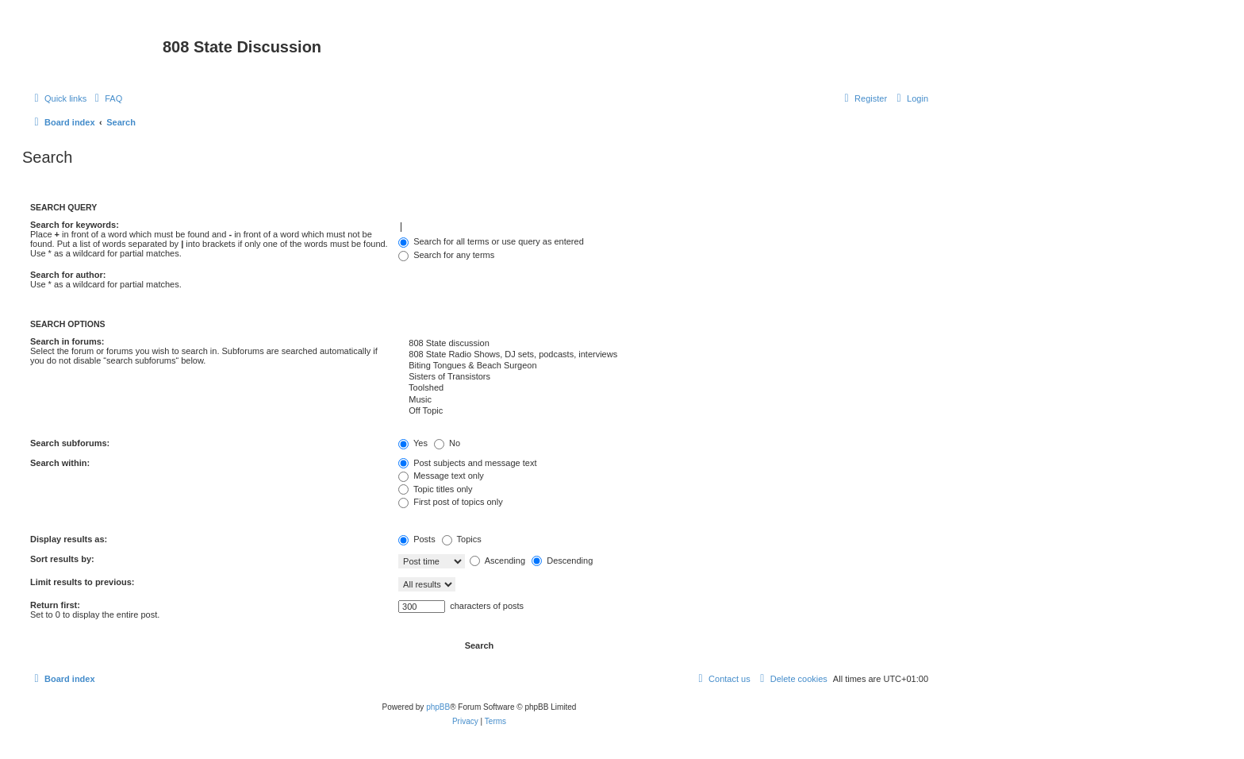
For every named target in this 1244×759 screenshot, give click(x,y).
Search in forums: (67, 341)
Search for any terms (446, 255)
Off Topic (663, 411)
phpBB (438, 707)
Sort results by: (62, 559)
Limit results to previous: (82, 582)
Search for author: (68, 274)
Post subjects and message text (467, 463)
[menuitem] (106, 98)
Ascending (497, 560)
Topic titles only (435, 489)
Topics (462, 539)
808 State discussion (663, 343)
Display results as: (68, 539)
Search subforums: (69, 443)
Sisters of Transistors (663, 377)
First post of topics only (450, 502)
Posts (417, 539)
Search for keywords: (74, 224)
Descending (562, 560)
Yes (413, 443)
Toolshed (663, 388)
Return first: (55, 605)
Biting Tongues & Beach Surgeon (663, 366)
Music (663, 400)
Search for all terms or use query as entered (491, 241)
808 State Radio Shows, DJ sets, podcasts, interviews (663, 354)
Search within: (60, 463)
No (447, 443)
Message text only (441, 475)
